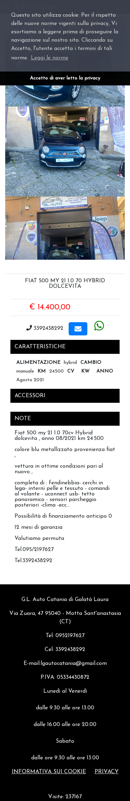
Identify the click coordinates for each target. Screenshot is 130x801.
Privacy (107, 772)
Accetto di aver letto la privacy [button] (65, 78)
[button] (78, 328)
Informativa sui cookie (49, 772)
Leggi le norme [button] (49, 58)
